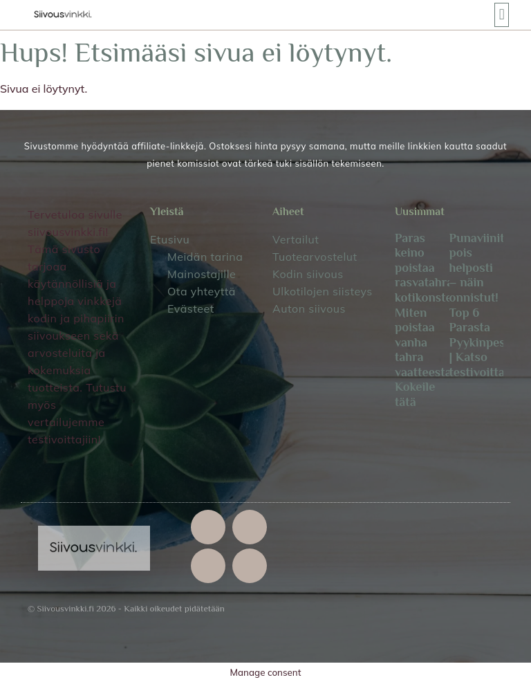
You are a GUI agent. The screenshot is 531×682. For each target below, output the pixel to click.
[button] (501, 15)
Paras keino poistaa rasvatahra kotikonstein (429, 267)
